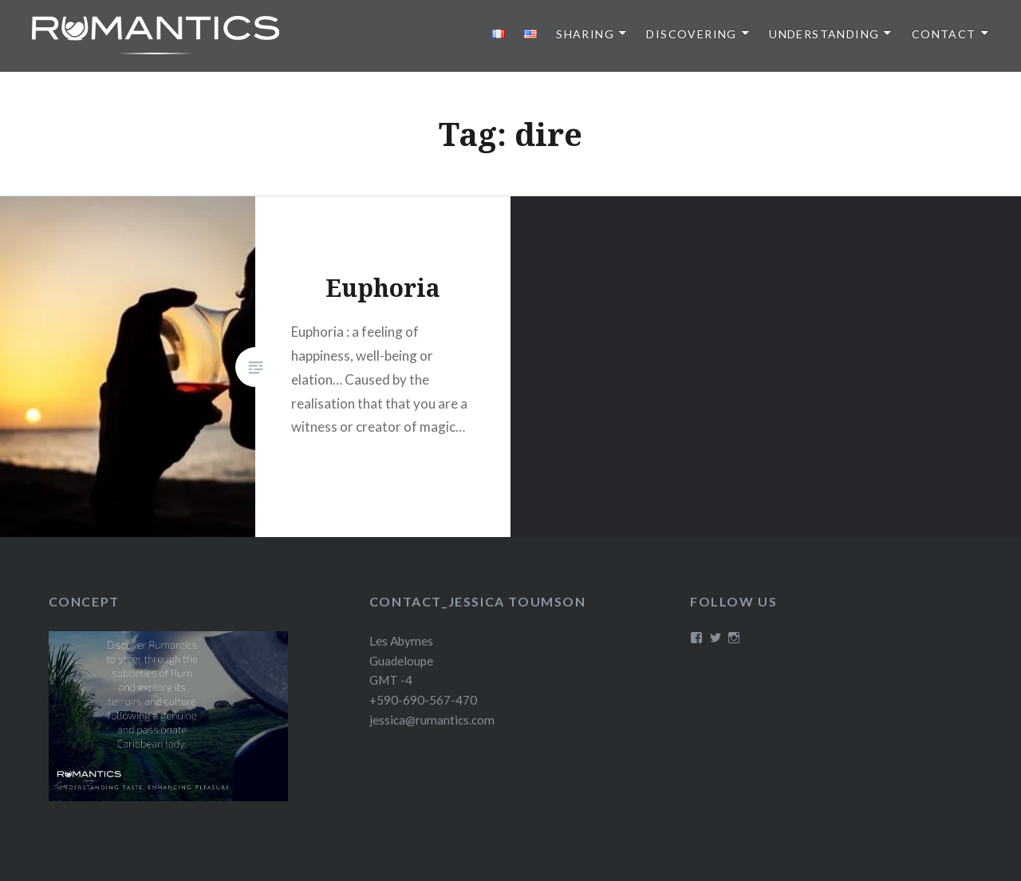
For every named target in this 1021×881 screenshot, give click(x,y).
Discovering (691, 34)
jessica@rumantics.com (432, 720)
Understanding (824, 34)
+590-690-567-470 (423, 700)
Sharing (585, 34)
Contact (944, 34)
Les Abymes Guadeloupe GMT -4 (401, 661)
